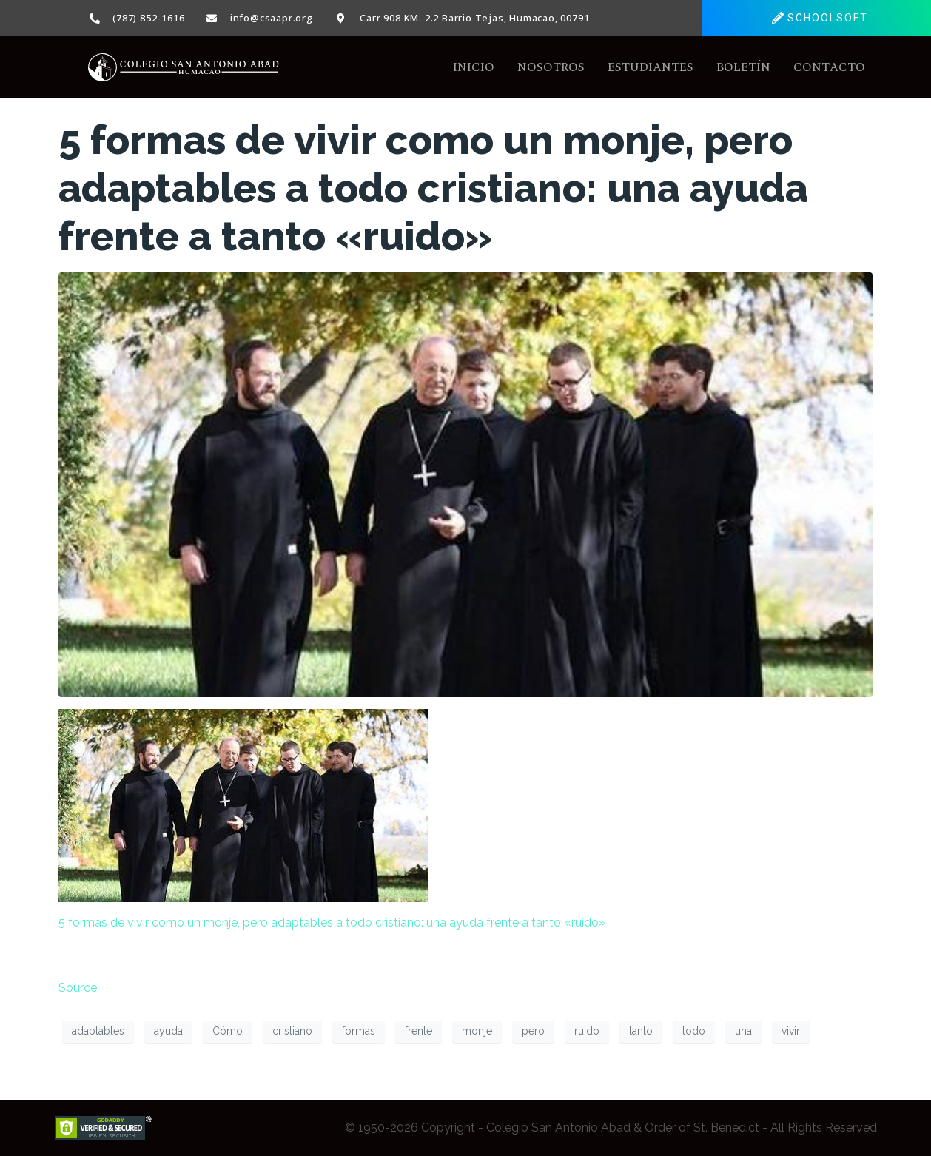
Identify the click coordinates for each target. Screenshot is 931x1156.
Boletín (743, 67)
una (743, 1031)
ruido (586, 1031)
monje (477, 1031)
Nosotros (551, 67)
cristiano (292, 1031)
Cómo (227, 1031)
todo (693, 1031)
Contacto (829, 67)
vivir (791, 1031)
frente (418, 1031)
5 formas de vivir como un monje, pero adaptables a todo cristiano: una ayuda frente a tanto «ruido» (433, 188)
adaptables (98, 1031)
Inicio (473, 67)
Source (77, 988)
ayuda (168, 1031)
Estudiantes (650, 67)
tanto (641, 1031)
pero (533, 1031)
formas (358, 1031)
